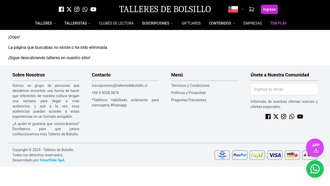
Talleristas (75, 23)
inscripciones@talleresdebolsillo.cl (119, 85)
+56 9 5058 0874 (105, 93)
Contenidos (220, 23)
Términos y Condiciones (190, 85)
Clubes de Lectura (116, 23)
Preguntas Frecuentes (188, 100)
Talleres (43, 23)
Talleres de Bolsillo (165, 9)
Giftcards (191, 23)
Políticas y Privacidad (188, 93)
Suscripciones (155, 23)
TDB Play (278, 23)
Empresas (253, 23)
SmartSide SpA (52, 160)
